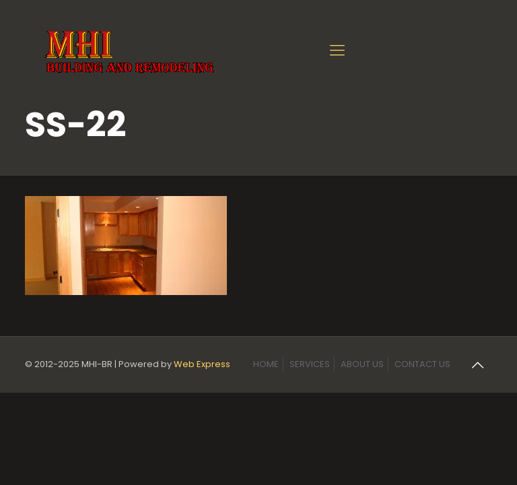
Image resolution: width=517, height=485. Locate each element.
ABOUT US (362, 364)
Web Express (202, 364)
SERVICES (309, 364)
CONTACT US (422, 364)
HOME (266, 364)
